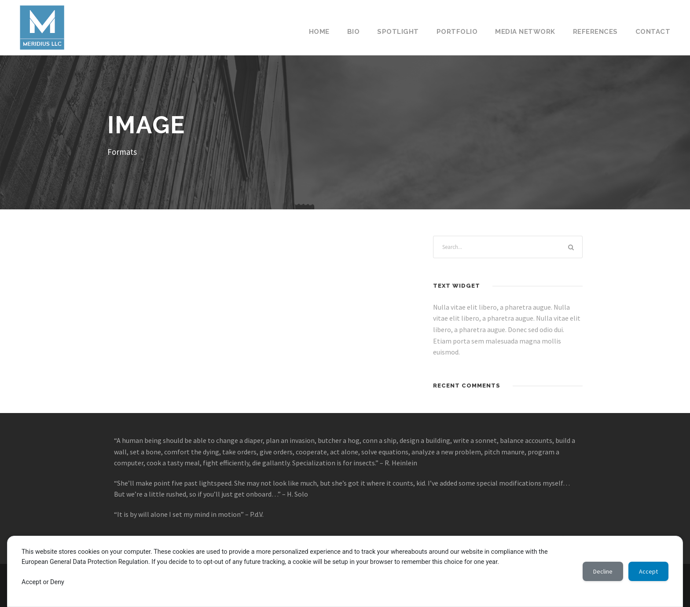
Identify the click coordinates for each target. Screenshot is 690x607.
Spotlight (398, 32)
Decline (603, 571)
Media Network (525, 32)
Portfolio (457, 32)
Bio (353, 32)
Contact (653, 32)
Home (319, 32)
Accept (648, 571)
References (595, 32)
